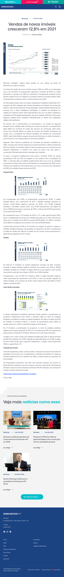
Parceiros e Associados (9, 549)
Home (5, 539)
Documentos (6, 552)
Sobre (4, 543)
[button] (59, 6)
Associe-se (6, 559)
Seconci (35, 543)
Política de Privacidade (34, 569)
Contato (5, 555)
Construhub (36, 539)
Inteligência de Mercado (39, 546)
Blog (4, 546)
